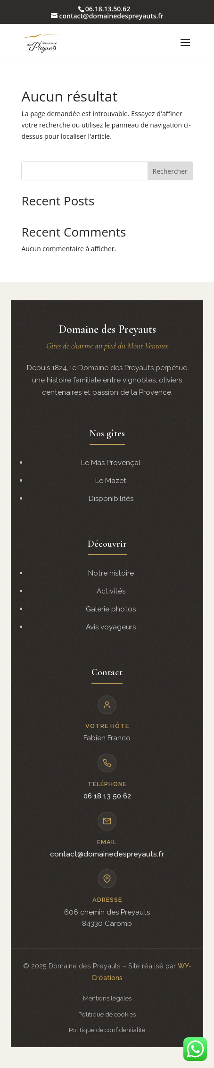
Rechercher (170, 171)
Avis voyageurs (111, 627)
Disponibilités (111, 498)
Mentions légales (107, 998)
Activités (111, 591)
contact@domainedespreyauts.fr (107, 854)
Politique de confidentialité (107, 1030)
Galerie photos (111, 609)
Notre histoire (111, 573)
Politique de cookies (107, 1014)
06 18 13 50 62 (107, 796)
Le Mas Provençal (110, 462)
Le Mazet (110, 480)
